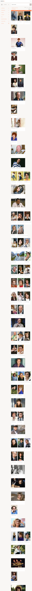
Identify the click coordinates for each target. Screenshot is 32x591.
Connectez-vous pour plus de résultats (21, 10)
